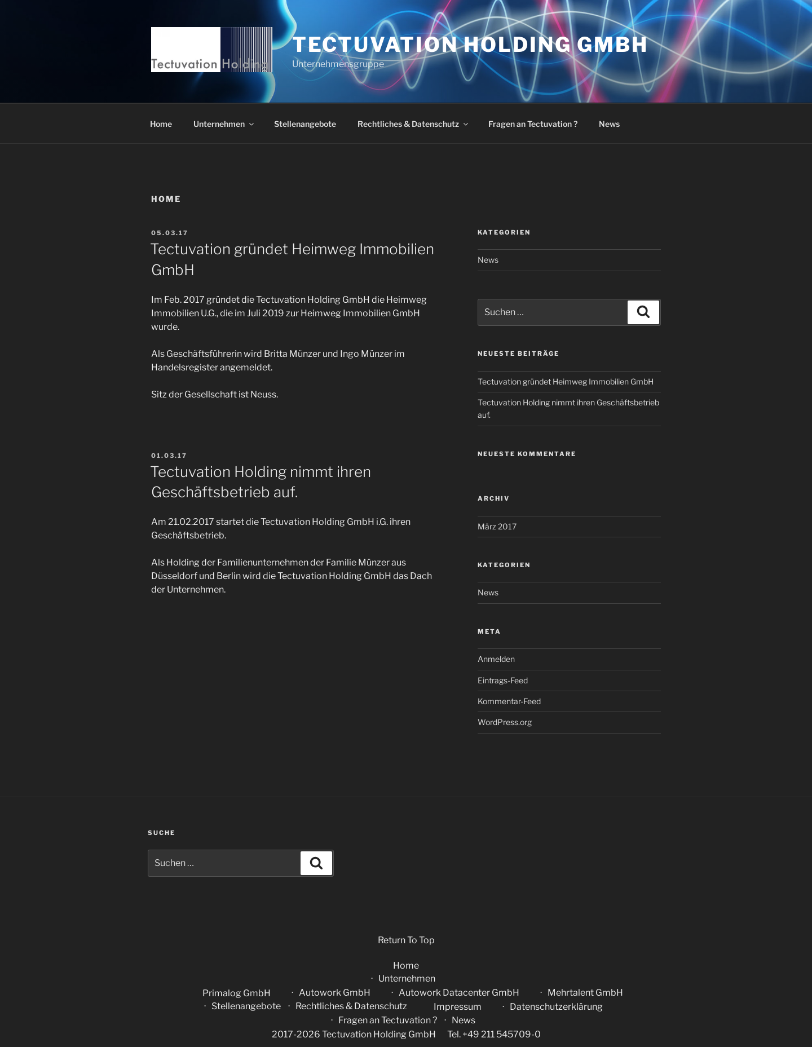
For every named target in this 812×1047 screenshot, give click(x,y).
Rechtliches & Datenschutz (414, 124)
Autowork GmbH (334, 992)
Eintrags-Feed (503, 680)
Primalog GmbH (236, 993)
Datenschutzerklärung (556, 1006)
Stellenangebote (305, 124)
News (609, 124)
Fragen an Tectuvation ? (532, 124)
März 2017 (497, 526)
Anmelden (496, 659)
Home (161, 124)
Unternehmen (224, 124)
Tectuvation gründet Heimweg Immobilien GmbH (566, 381)
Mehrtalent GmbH (585, 992)
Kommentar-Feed (509, 701)
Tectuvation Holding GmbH (470, 44)
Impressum (458, 1006)
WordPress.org (505, 722)
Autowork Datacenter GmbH (459, 992)
